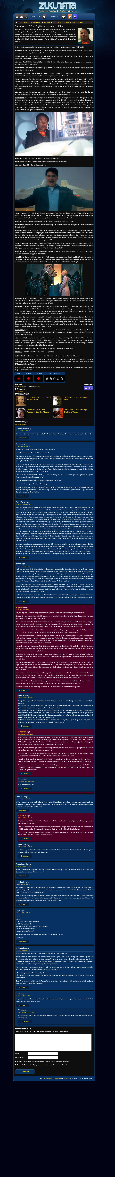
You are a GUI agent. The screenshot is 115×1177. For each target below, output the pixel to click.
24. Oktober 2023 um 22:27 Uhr (26, 1012)
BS (90, 387)
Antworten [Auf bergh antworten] (22, 942)
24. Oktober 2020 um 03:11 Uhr (23, 996)
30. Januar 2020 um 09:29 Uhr (25, 697)
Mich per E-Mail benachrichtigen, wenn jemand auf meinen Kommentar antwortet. (41, 1065)
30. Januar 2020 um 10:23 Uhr (25, 734)
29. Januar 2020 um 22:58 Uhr (23, 446)
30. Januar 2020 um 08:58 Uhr (23, 609)
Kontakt (49, 1078)
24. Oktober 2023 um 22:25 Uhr (26, 781)
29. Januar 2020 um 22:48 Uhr (23, 431)
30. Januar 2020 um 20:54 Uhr (25, 846)
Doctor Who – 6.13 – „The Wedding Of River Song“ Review (32, 413)
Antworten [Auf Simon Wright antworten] (22, 557)
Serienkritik (36, 387)
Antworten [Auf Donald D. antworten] (22, 811)
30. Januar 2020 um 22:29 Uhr (23, 866)
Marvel (80, 22)
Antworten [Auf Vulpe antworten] (22, 1005)
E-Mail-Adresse (20, 1057)
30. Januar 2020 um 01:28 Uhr (23, 504)
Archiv (43, 1078)
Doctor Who (57, 22)
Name (17, 1053)
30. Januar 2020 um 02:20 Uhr (23, 566)
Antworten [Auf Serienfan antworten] (22, 496)
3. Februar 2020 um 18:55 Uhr (23, 950)
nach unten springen (21, 424)
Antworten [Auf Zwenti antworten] (22, 601)
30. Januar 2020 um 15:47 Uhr (23, 799)
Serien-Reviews (35, 22)
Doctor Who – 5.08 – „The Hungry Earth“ (70, 401)
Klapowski (20, 387)
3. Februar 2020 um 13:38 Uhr (23, 912)
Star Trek (47, 22)
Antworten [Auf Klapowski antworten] (22, 690)
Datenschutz (67, 1078)
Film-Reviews (22, 22)
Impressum (58, 1078)
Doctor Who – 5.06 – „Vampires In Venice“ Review (33, 401)
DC (74, 22)
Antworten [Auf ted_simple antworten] (22, 904)
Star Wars (67, 22)
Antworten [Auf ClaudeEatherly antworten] (22, 438)
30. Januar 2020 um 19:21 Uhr (25, 818)
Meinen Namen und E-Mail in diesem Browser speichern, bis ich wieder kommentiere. (42, 1061)
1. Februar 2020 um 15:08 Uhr (23, 884)
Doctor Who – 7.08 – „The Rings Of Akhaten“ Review (70, 413)
